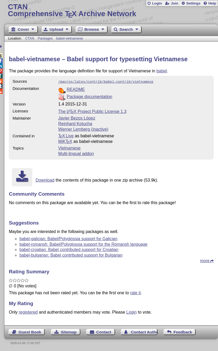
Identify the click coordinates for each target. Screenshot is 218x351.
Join (174, 3)
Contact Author (144, 331)
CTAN (29, 38)
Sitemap (68, 331)
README (76, 89)
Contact (103, 331)
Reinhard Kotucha (75, 123)
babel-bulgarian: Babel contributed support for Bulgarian (71, 254)
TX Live (66, 135)
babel (161, 71)
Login (157, 3)
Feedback (182, 331)
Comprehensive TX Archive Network (111, 10)
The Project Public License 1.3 (92, 111)
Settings (193, 3)
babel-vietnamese (69, 38)
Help (212, 3)
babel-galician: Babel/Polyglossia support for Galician (68, 238)
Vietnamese (69, 147)
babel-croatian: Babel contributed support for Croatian (68, 249)
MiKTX (65, 141)
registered (28, 311)
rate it (135, 292)
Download (45, 179)
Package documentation (89, 96)
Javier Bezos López (76, 117)
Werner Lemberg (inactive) (83, 128)
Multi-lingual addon (76, 153)
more (205, 260)
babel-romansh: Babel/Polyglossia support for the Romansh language (83, 244)
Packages (46, 38)
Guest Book (30, 331)
